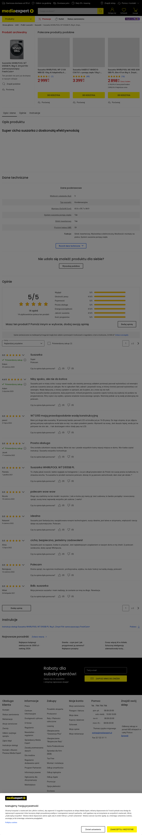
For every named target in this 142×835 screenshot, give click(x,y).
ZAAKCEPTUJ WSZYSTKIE (121, 829)
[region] (71, 814)
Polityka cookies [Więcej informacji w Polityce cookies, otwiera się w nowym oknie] (11, 822)
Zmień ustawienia (93, 829)
